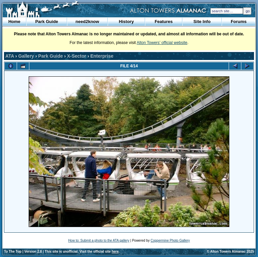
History (126, 21)
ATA (9, 56)
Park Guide (46, 21)
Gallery (26, 56)
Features (164, 21)
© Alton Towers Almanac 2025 (230, 251)
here (115, 251)
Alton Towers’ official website (162, 42)
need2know (87, 21)
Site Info (201, 21)
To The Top (12, 251)
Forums (239, 21)
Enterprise (101, 56)
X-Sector (76, 56)
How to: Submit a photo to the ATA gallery (98, 240)
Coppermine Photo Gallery (170, 240)
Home (14, 21)
